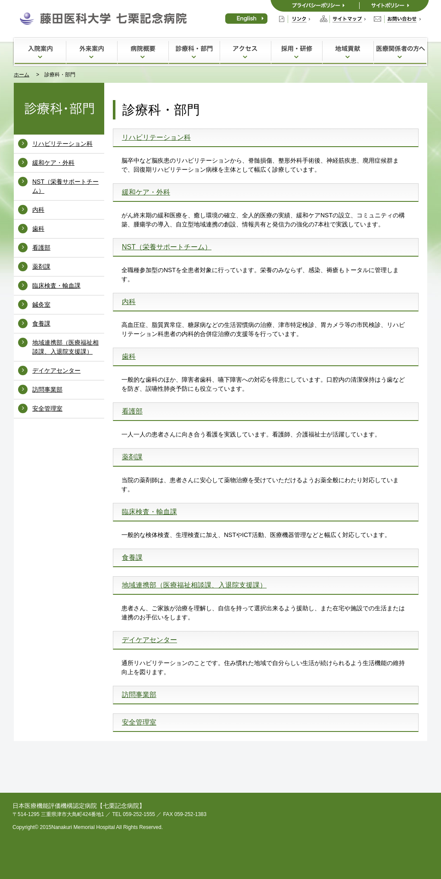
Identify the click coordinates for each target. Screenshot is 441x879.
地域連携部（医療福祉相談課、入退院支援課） (194, 585)
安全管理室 (47, 408)
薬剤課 (41, 266)
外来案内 (91, 51)
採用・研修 (296, 51)
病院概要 (142, 51)
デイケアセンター (56, 370)
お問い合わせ (397, 19)
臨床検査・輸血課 (56, 285)
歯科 (38, 228)
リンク (294, 19)
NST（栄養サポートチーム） (166, 247)
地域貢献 (347, 51)
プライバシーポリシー (314, 6)
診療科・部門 (194, 51)
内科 (38, 209)
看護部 (41, 247)
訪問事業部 (47, 389)
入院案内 (40, 51)
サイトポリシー (394, 6)
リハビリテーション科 (62, 143)
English (246, 18)
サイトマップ (343, 19)
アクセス (245, 51)
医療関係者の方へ (399, 51)
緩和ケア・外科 (53, 162)
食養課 (41, 323)
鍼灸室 (41, 304)
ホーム (21, 75)
